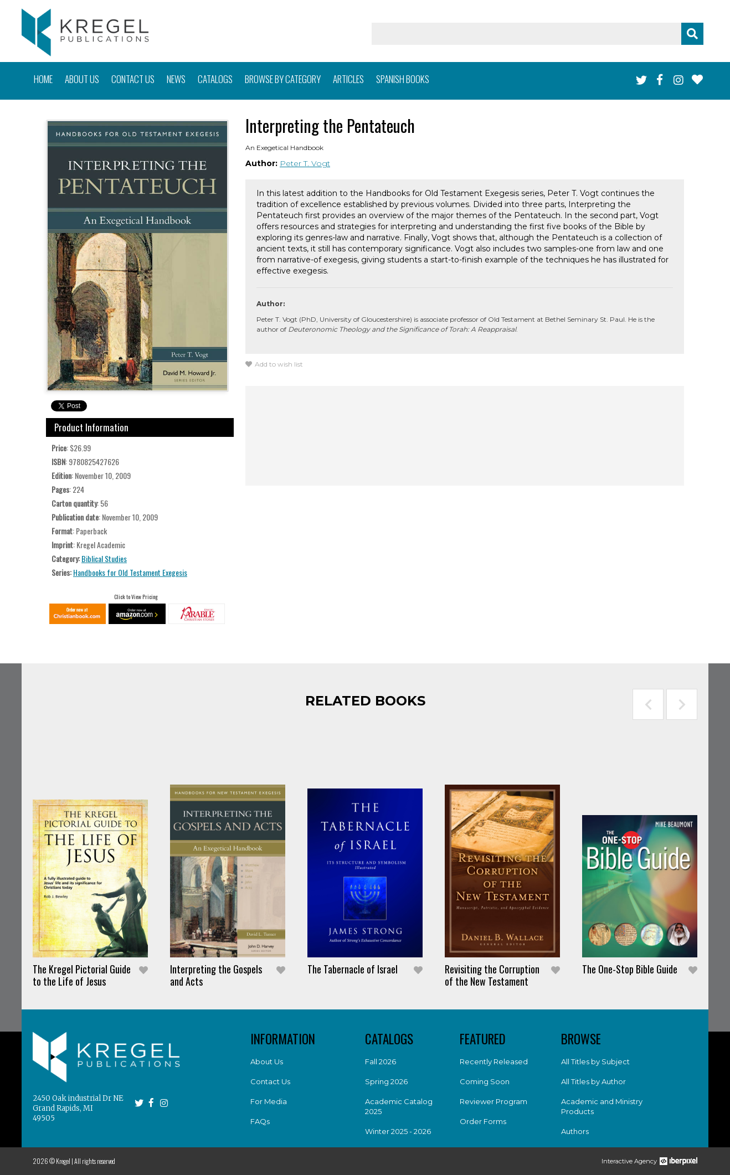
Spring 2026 (386, 1081)
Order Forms (483, 1121)
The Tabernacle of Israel (352, 969)
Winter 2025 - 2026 (398, 1131)
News (176, 79)
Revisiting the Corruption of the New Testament (492, 975)
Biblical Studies (104, 558)
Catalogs (215, 79)
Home (43, 79)
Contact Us (270, 1081)
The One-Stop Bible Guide (629, 969)
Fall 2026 (380, 1061)
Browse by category (283, 79)
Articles (348, 79)
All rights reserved (94, 1161)
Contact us (133, 79)
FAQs (260, 1121)
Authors (575, 1131)
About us (82, 79)
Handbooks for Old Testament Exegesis (130, 572)
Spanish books (402, 79)
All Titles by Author (593, 1081)
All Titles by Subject (595, 1061)
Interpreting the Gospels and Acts (216, 975)
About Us (266, 1061)
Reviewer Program (493, 1101)
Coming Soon (485, 1081)
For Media (268, 1101)
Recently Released (494, 1061)
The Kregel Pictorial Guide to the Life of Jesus (82, 975)
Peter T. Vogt (305, 163)
